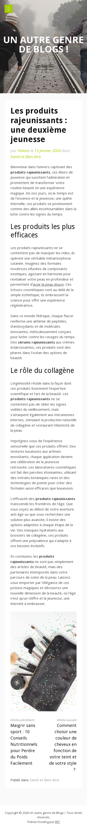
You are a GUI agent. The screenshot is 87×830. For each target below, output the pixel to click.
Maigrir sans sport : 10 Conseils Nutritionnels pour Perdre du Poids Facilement (25, 742)
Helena (24, 150)
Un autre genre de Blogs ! (43, 44)
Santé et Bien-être (25, 156)
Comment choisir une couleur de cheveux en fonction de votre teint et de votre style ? (62, 745)
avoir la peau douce (48, 284)
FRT (57, 822)
